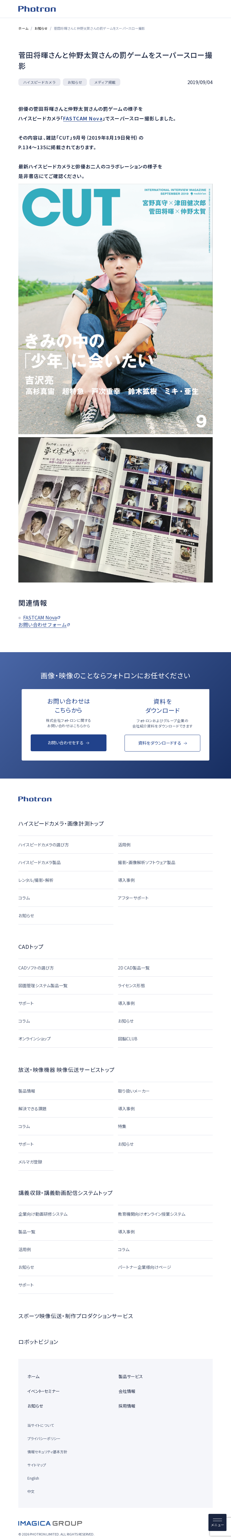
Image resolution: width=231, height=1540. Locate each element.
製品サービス (131, 1376)
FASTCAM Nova (83, 118)
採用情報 (127, 1406)
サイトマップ (36, 1464)
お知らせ (41, 28)
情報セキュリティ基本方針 (47, 1451)
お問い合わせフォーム (42, 624)
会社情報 (127, 1391)
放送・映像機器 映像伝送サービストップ (66, 1069)
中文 (31, 1491)
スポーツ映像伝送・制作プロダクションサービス (75, 1316)
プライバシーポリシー (43, 1438)
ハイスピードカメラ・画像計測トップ (61, 823)
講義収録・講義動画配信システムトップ (65, 1193)
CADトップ (30, 946)
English (33, 1478)
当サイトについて (40, 1425)
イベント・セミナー (43, 1391)
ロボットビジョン (38, 1341)
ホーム (23, 28)
